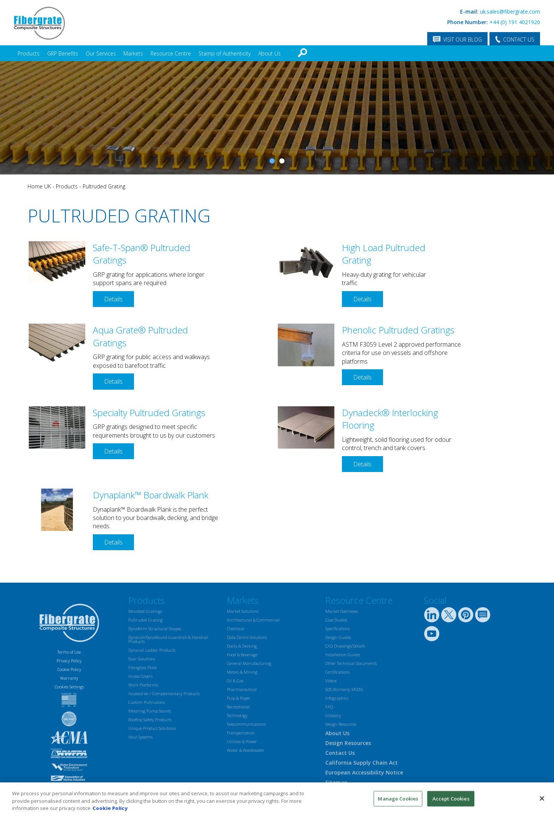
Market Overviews (341, 611)
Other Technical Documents (351, 663)
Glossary (333, 715)
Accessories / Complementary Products (164, 693)
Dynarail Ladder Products (151, 650)
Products (29, 53)
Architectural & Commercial (253, 620)
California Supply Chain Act (361, 762)
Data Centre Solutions (247, 637)
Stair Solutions (141, 659)
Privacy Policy (69, 660)
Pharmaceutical (242, 689)
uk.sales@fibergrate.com (510, 11)
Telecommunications (246, 724)
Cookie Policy (69, 669)
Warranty (69, 678)
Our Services (101, 53)
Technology (237, 715)
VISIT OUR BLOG (462, 39)
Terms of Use (69, 652)
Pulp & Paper (239, 698)
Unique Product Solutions (152, 728)
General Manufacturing (249, 663)
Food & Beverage (242, 654)
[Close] (542, 798)
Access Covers (140, 676)
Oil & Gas (235, 680)
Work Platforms (143, 685)
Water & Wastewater (246, 750)
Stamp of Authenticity (225, 53)
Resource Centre (171, 53)
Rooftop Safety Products (149, 719)
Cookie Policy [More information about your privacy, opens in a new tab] (110, 808)
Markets (133, 53)
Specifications (337, 628)
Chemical (235, 628)
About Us (269, 53)
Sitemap (336, 782)
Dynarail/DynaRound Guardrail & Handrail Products (168, 639)
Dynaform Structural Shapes (154, 628)
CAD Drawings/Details (345, 646)
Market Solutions (243, 611)
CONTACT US (518, 39)
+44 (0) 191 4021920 (514, 22)
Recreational (238, 707)
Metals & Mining (242, 672)
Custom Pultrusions (146, 702)
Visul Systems (140, 737)
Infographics (336, 698)
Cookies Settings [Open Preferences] (69, 687)
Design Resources (340, 724)
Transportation (241, 733)
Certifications (337, 672)
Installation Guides (342, 654)
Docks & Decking (242, 646)
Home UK (39, 186)
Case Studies (336, 620)
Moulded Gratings (145, 611)
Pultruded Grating (104, 186)
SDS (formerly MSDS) (344, 689)
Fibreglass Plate (142, 667)
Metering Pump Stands (149, 711)
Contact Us (340, 752)
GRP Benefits (62, 53)
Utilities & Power (242, 741)
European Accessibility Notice (364, 772)
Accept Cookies (450, 798)
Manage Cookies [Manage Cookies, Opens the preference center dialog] (398, 798)
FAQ (329, 707)
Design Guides (338, 637)
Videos (331, 680)
